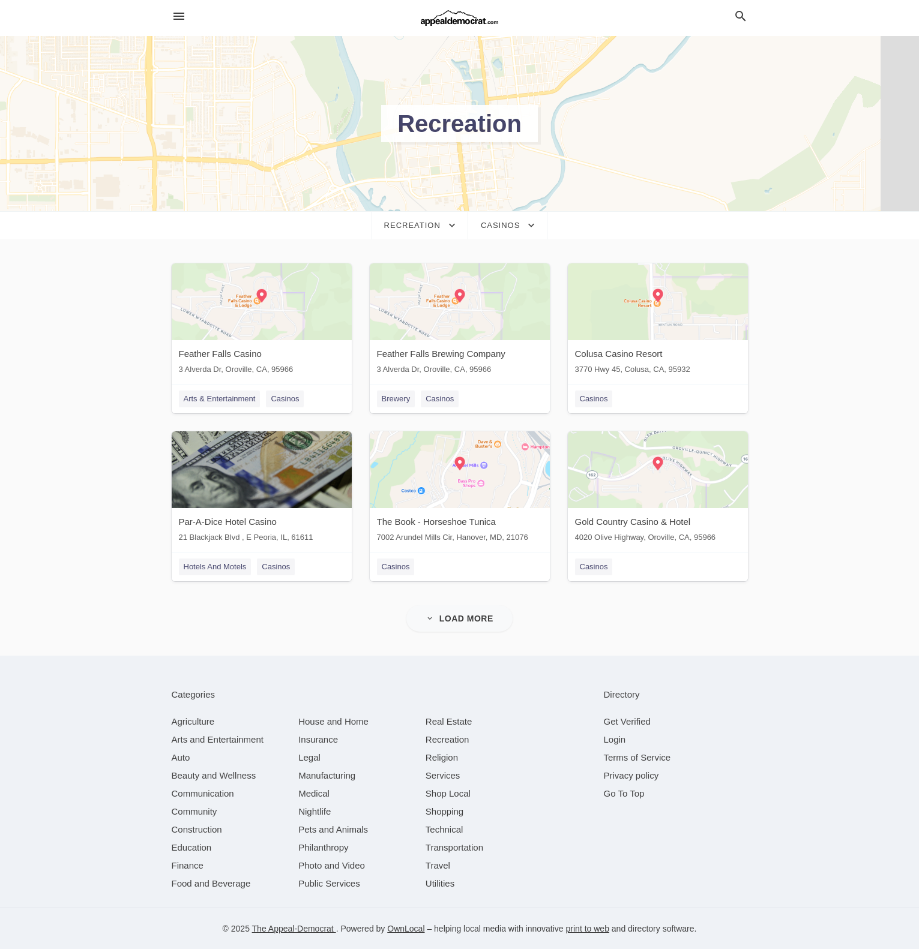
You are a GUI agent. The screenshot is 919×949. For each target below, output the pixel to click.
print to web (587, 928)
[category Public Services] (329, 883)
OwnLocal (405, 928)
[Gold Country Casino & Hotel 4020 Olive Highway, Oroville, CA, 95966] (658, 489)
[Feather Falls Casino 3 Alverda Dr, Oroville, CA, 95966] (262, 321)
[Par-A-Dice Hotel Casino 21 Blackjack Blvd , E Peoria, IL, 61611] (262, 489)
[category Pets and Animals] (333, 829)
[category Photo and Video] (331, 865)
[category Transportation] (454, 847)
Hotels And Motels (215, 566)
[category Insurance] (318, 739)
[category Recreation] (447, 739)
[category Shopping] (444, 811)
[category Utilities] (440, 883)
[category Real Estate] (449, 721)
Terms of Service (637, 757)
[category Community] (194, 811)
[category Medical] (314, 793)
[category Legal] (309, 757)
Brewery (396, 398)
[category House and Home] (333, 721)
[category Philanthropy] (323, 847)
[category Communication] (203, 793)
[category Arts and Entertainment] (218, 739)
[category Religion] (442, 757)
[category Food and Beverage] (211, 883)
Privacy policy (631, 775)
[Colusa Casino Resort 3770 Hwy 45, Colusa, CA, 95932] (658, 321)
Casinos (285, 398)
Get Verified (627, 721)
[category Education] (192, 847)
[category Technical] (444, 829)
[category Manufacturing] (326, 775)
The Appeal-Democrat (294, 928)
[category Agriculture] (193, 721)
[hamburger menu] (179, 16)
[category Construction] (197, 829)
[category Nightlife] (314, 811)
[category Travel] (438, 865)
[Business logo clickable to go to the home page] (460, 18)
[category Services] (443, 775)
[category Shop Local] (448, 793)
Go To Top (624, 793)
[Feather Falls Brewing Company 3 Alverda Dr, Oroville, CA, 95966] (460, 321)
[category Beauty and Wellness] (214, 775)
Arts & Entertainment (220, 398)
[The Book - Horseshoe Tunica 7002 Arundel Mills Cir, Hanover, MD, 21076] (460, 489)
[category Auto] (181, 757)
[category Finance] (187, 865)
